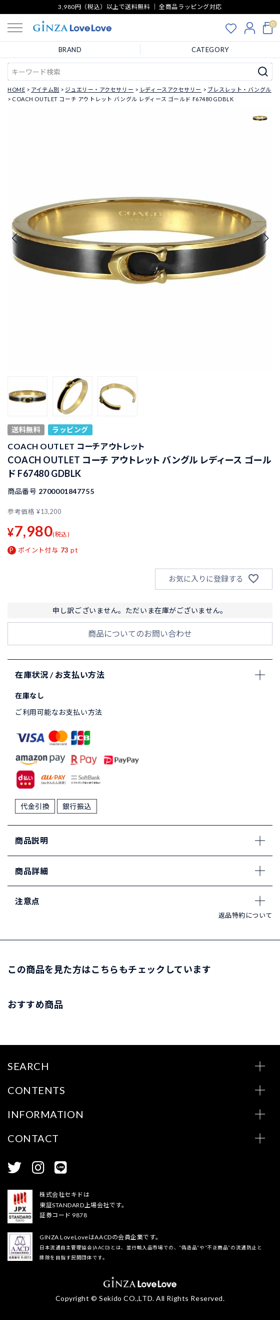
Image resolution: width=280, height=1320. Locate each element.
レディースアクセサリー (171, 89)
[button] (28, 396)
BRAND (70, 50)
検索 (263, 71)
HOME (16, 89)
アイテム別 (45, 89)
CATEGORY (210, 50)
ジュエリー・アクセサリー (99, 89)
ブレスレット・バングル (240, 89)
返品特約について (245, 915)
